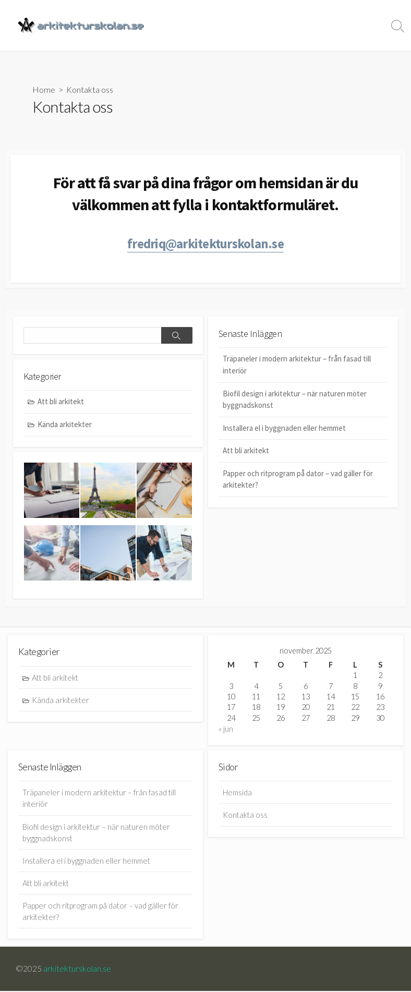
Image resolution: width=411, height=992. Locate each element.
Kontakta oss (356, 25)
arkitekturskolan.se (77, 969)
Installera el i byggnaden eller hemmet (284, 428)
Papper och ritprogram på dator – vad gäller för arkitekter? (298, 480)
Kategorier (299, 25)
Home (43, 89)
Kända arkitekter (65, 425)
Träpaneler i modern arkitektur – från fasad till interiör (297, 366)
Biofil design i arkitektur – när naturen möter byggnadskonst (295, 400)
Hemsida (253, 25)
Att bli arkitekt (246, 451)
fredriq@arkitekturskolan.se (205, 244)
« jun (226, 730)
